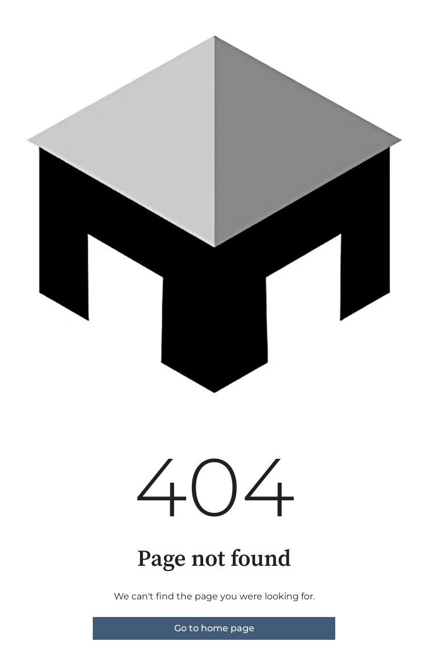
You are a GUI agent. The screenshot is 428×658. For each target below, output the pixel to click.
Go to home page (214, 628)
